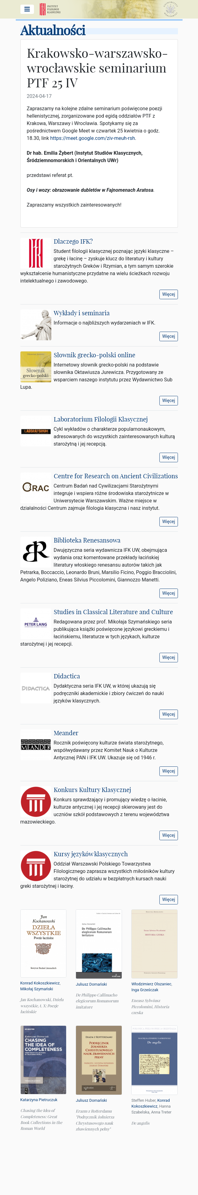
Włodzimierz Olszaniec (151, 984)
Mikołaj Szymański (36, 989)
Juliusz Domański (91, 984)
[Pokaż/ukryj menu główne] (27, 9)
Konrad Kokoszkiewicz (40, 983)
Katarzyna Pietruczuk (38, 1099)
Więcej (168, 294)
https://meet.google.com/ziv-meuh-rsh (92, 138)
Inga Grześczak (144, 989)
